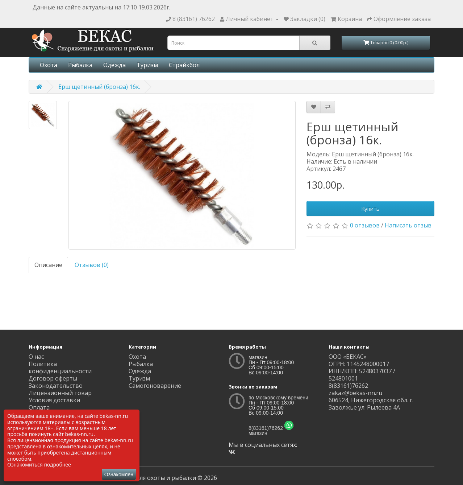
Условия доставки (54, 400)
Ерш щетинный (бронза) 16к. (99, 87)
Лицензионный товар (60, 393)
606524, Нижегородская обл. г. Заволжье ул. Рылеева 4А (371, 403)
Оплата (39, 407)
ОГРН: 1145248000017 (359, 364)
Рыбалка (80, 65)
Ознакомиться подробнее (39, 464)
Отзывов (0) (92, 265)
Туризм (147, 65)
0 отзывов (365, 225)
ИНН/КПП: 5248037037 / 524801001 (362, 374)
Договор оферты (53, 378)
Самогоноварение (155, 386)
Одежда (114, 65)
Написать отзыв (408, 225)
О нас (36, 357)
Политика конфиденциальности (60, 367)
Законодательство (56, 386)
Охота (48, 65)
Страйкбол (184, 65)
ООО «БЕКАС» (348, 357)
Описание (48, 265)
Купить (370, 208)
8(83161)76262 (266, 428)
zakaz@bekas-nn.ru (355, 393)
